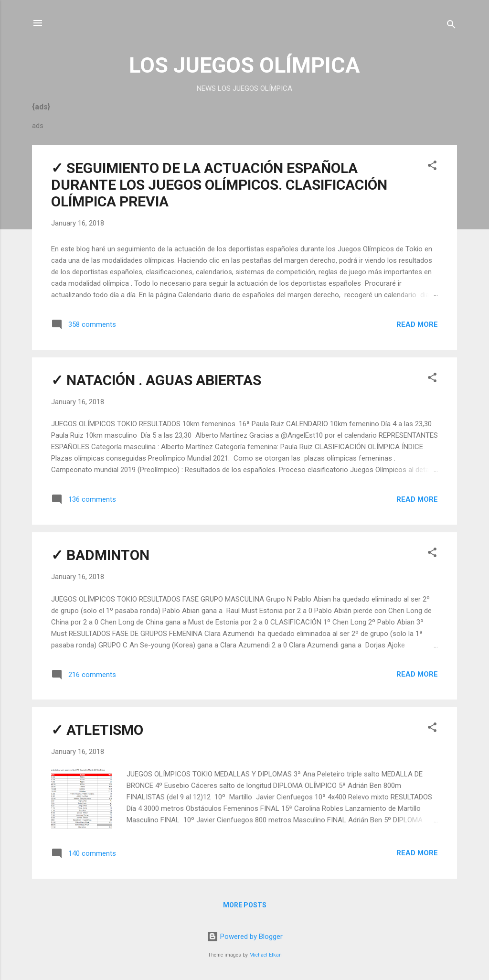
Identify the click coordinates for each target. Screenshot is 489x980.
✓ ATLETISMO (97, 730)
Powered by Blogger (245, 936)
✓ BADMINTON (100, 555)
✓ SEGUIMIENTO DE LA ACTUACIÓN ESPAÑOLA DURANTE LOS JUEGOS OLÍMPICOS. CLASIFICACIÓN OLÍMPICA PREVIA (219, 185)
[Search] (451, 26)
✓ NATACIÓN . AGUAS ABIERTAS (156, 380)
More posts (244, 905)
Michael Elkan (265, 955)
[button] (432, 167)
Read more (417, 324)
